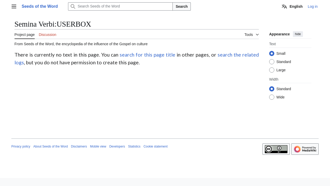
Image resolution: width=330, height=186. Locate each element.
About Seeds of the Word (50, 146)
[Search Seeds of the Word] (120, 6)
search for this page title (147, 55)
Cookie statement (156, 146)
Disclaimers (79, 146)
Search (182, 6)
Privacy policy (20, 146)
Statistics (134, 146)
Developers (117, 146)
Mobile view (98, 146)
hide (298, 34)
